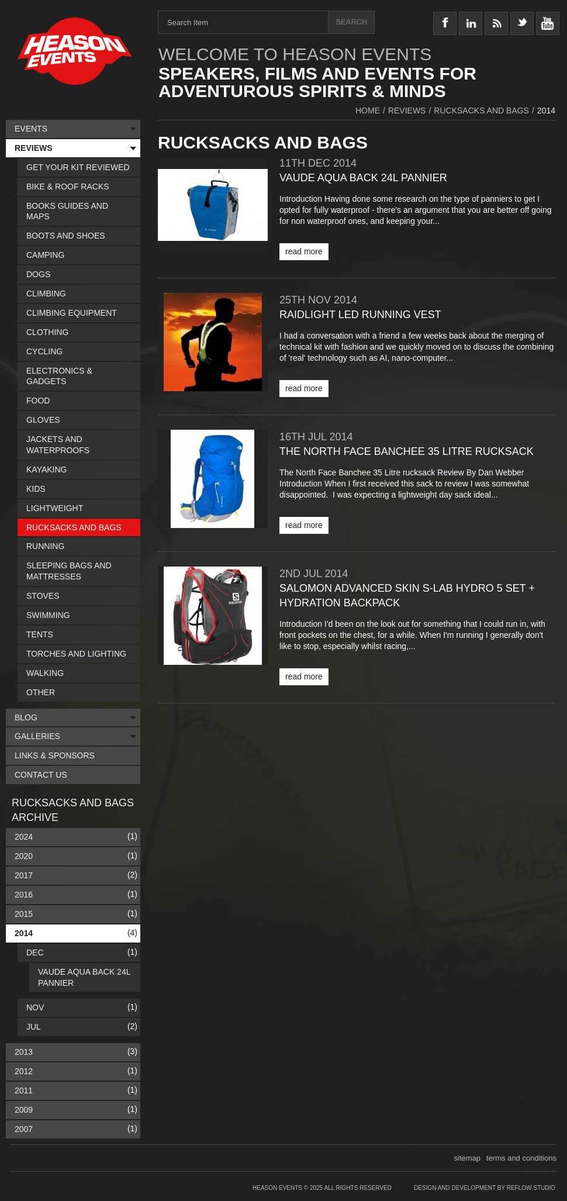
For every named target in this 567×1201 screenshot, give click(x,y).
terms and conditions (521, 1158)
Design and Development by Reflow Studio (484, 1188)
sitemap (467, 1158)
